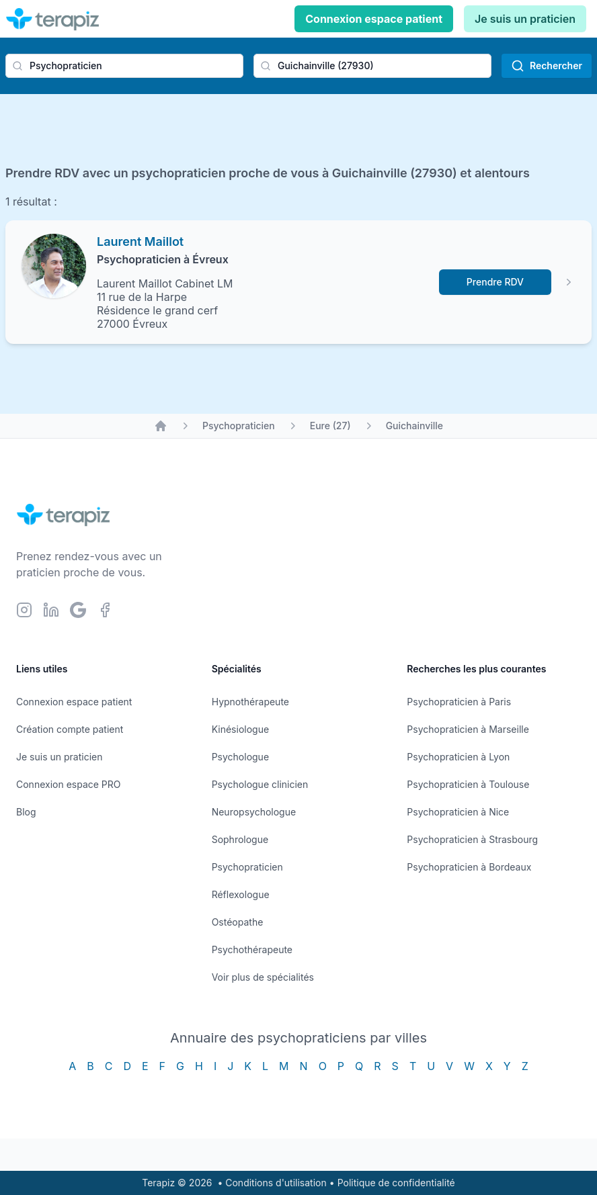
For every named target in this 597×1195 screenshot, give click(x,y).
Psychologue (240, 756)
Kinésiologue (240, 729)
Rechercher (546, 66)
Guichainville (414, 425)
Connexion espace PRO (68, 784)
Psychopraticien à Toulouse (468, 784)
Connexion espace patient (373, 19)
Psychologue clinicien (260, 784)
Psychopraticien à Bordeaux (469, 867)
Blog (26, 811)
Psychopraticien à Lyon (458, 756)
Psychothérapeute (252, 949)
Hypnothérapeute (250, 701)
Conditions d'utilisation (276, 1182)
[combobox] (124, 66)
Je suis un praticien (525, 19)
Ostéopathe (238, 922)
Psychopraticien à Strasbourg (472, 839)
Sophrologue (240, 839)
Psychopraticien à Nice (458, 811)
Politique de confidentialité (396, 1182)
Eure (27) (330, 425)
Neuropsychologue (254, 811)
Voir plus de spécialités (263, 977)
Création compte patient (69, 729)
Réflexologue (241, 894)
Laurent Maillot (140, 241)
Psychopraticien (238, 425)
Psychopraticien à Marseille (468, 729)
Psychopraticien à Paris (459, 701)
